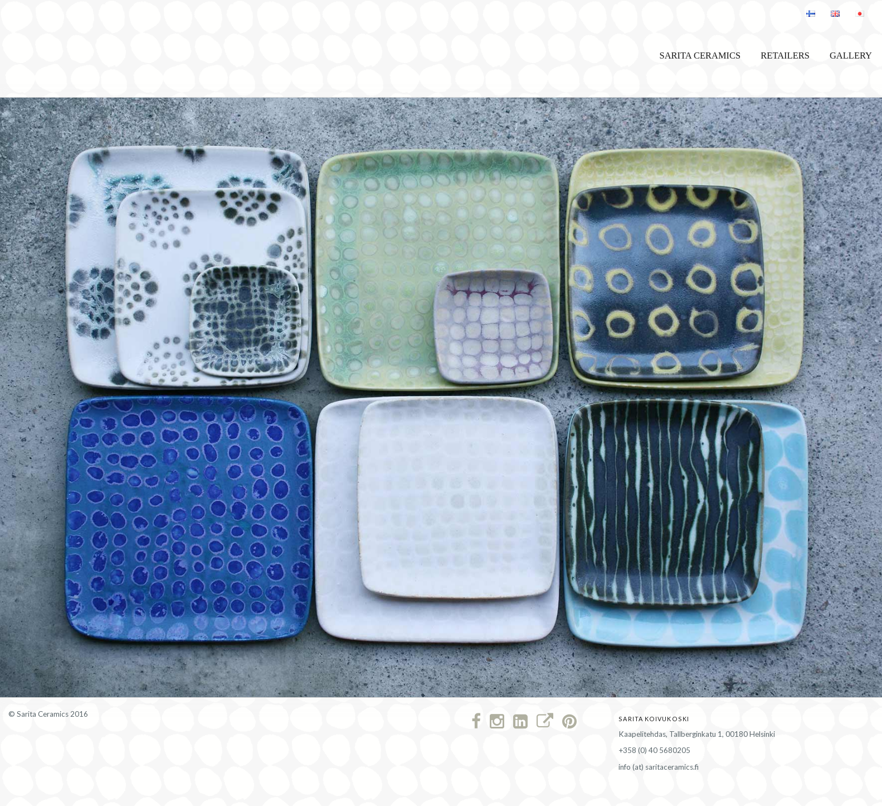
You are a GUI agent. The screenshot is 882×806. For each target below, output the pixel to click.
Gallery (851, 55)
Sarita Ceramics (699, 55)
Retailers (785, 55)
